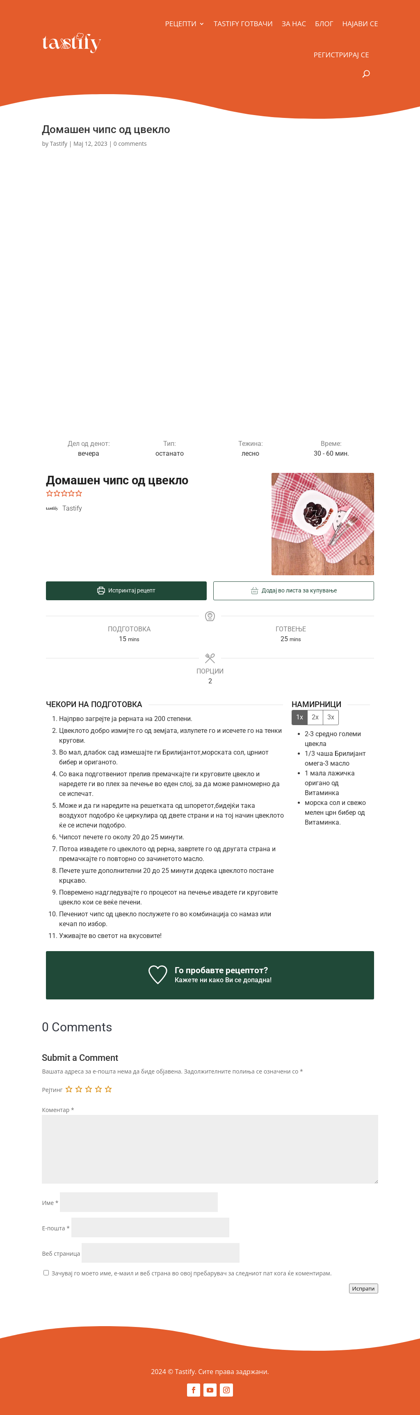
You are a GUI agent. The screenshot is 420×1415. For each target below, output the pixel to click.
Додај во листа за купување (294, 590)
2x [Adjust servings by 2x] (315, 717)
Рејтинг (52, 1090)
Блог (324, 23)
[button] (49, 493)
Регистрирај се (341, 54)
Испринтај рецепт (126, 590)
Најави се (360, 23)
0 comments (130, 143)
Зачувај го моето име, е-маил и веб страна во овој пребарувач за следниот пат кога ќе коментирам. (192, 1273)
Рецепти (180, 23)
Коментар (58, 1110)
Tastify (58, 143)
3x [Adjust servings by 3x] (330, 717)
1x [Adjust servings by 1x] (299, 717)
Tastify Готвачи (243, 23)
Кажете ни (191, 980)
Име (50, 1203)
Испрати (363, 1288)
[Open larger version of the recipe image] (323, 524)
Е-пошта (56, 1228)
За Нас (294, 23)
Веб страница (61, 1253)
